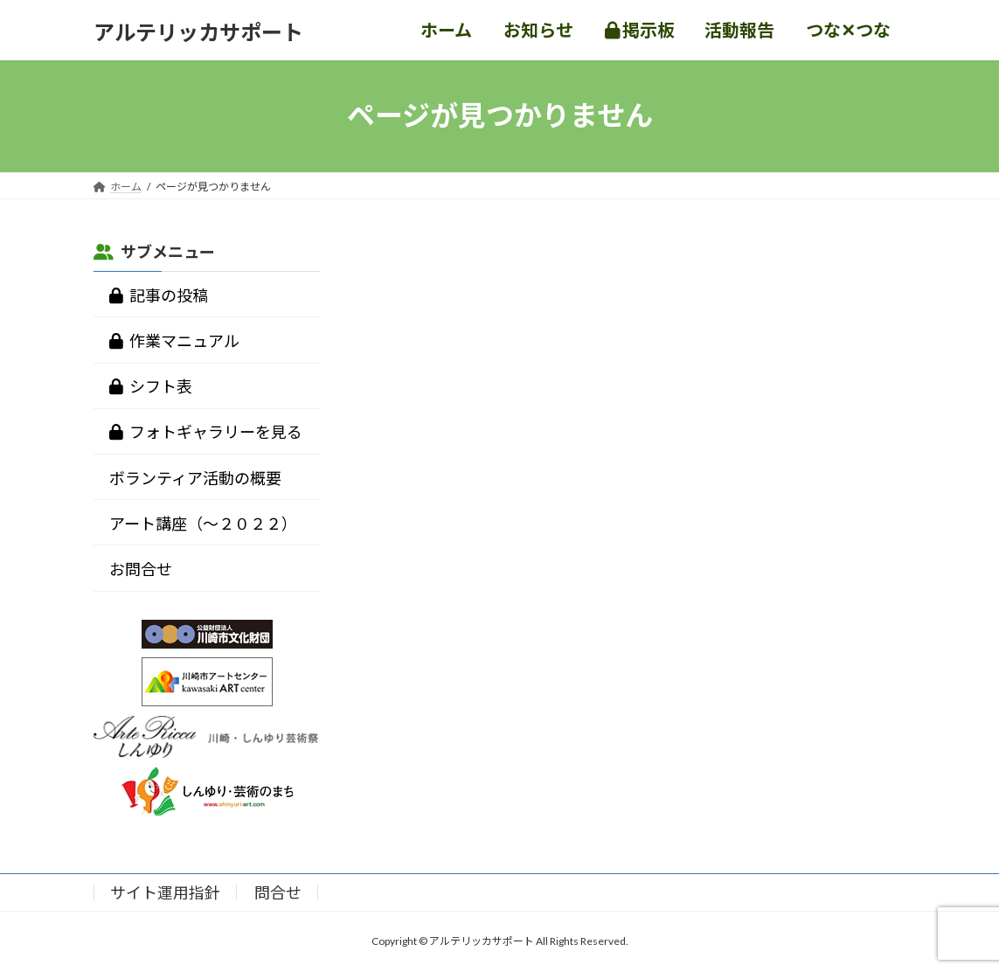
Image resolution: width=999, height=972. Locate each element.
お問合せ (140, 569)
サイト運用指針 (165, 892)
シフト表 (150, 386)
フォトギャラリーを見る (205, 431)
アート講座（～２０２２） (203, 522)
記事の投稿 (158, 294)
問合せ (278, 892)
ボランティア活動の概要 (195, 477)
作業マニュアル (174, 341)
